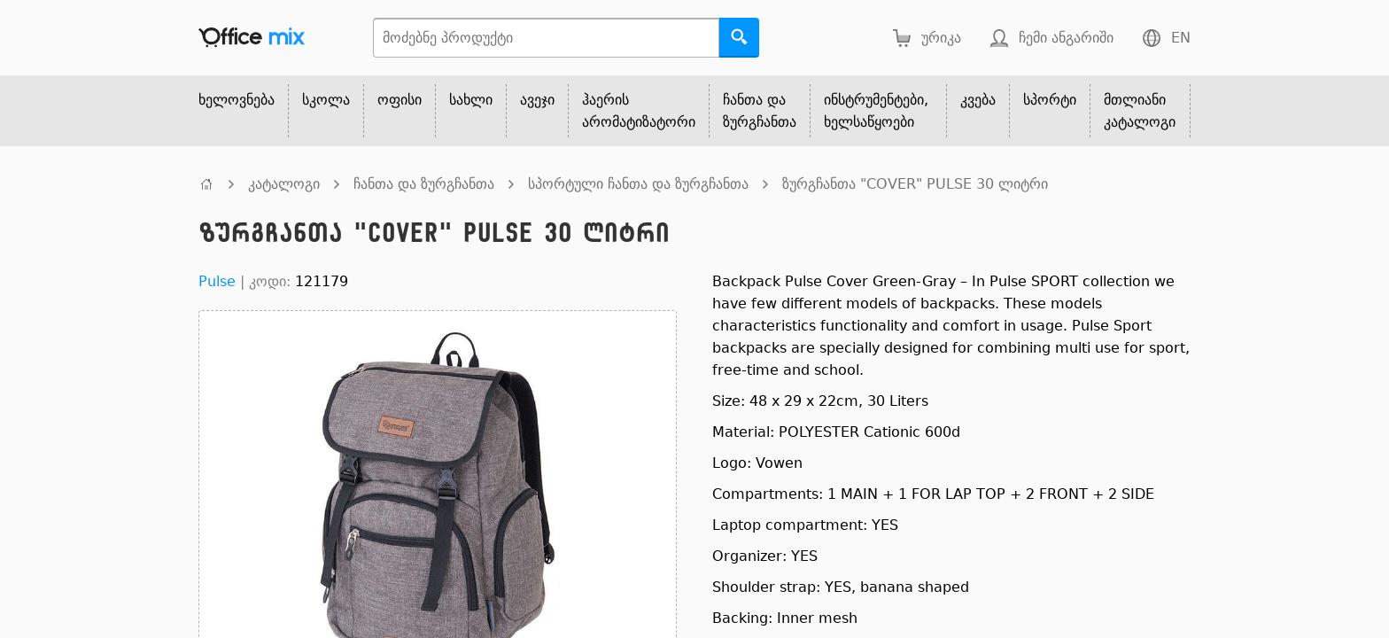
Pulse (217, 281)
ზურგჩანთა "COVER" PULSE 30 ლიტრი (915, 183)
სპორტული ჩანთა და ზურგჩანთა (638, 183)
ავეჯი (537, 99)
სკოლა (326, 99)
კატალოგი (284, 183)
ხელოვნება (236, 99)
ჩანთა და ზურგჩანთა (759, 110)
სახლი (471, 99)
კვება (978, 99)
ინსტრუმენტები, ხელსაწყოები (876, 110)
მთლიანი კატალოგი (1140, 110)
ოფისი (399, 99)
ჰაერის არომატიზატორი (638, 110)
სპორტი (1049, 99)
